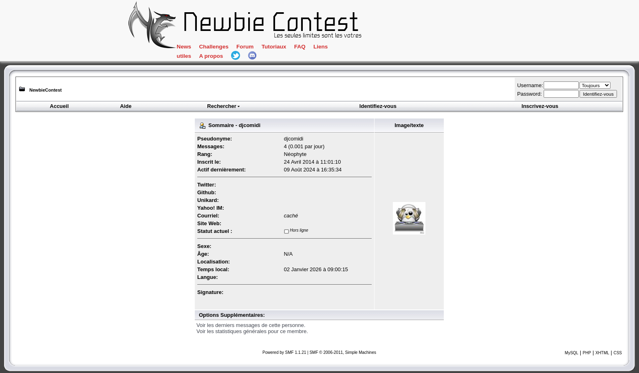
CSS (617, 353)
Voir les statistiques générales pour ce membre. (252, 331)
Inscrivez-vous (540, 106)
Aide (125, 106)
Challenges (213, 47)
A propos (211, 56)
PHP (587, 353)
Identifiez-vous (378, 106)
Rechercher (223, 106)
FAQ (300, 47)
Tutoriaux (274, 47)
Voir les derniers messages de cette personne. (250, 325)
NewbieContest (45, 90)
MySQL (571, 353)
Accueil (59, 106)
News (184, 47)
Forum (244, 47)
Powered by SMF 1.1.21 (284, 352)
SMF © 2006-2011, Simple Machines (342, 352)
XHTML (602, 353)
